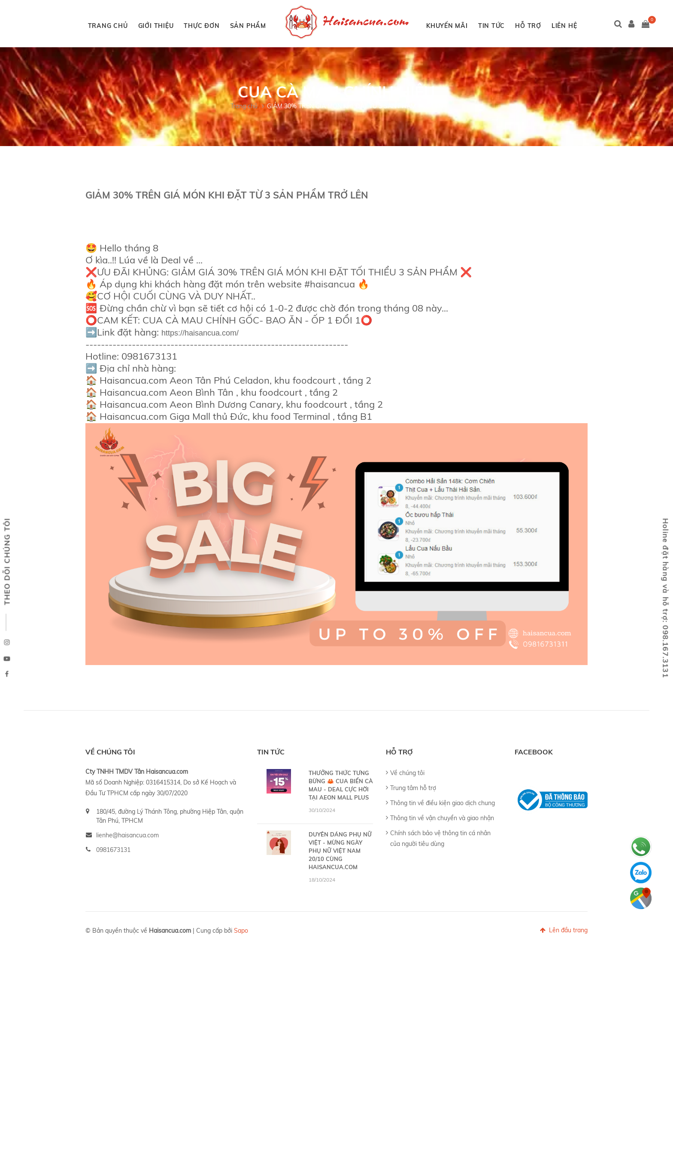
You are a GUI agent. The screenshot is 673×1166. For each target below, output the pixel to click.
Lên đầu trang (564, 977)
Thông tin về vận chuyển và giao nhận (442, 865)
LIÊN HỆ (332, 73)
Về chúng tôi (407, 820)
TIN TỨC (513, 26)
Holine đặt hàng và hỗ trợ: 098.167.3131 (665, 598)
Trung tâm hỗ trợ (413, 835)
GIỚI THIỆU (178, 26)
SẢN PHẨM (270, 26)
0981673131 (113, 897)
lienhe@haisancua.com (127, 882)
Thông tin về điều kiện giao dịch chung (442, 850)
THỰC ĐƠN (224, 26)
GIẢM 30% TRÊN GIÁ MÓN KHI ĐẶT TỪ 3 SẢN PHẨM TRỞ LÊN (355, 153)
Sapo (241, 978)
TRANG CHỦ (130, 26)
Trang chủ (244, 153)
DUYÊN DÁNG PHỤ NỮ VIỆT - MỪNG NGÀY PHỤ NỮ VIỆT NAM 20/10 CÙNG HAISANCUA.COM (340, 898)
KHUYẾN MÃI (469, 26)
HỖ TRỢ (550, 26)
